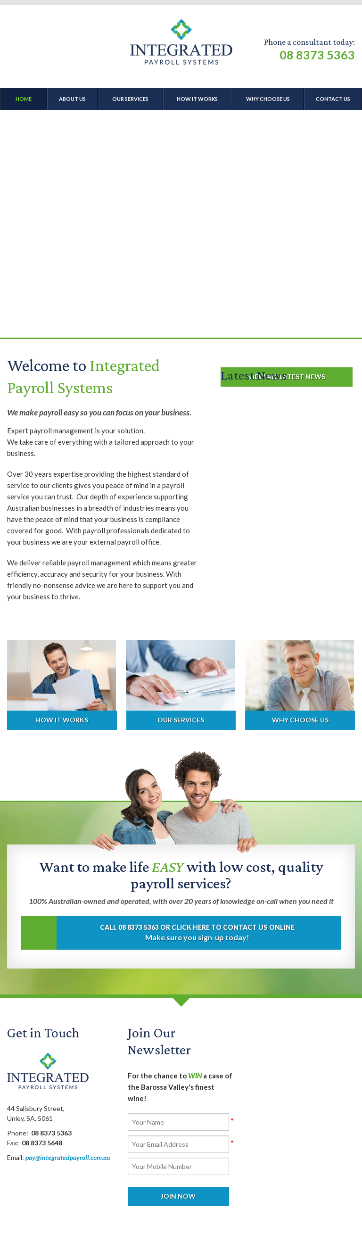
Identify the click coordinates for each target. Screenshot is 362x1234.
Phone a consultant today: (309, 49)
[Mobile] (178, 1166)
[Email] (178, 1144)
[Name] (178, 1122)
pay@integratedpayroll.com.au (67, 1157)
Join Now (178, 1196)
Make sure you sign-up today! (175, 933)
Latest (254, 375)
